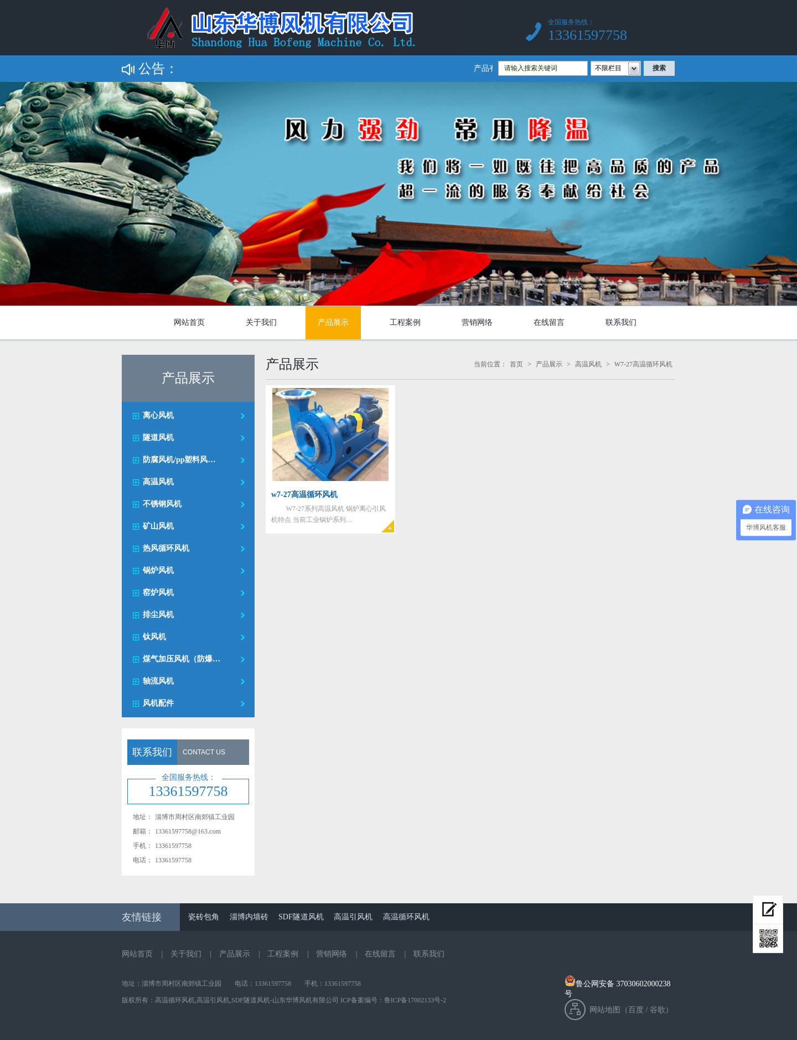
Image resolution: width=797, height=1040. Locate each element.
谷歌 (657, 1010)
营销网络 (477, 322)
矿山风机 (158, 526)
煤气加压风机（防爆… (181, 659)
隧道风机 (158, 437)
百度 (636, 1010)
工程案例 (405, 322)
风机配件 (158, 703)
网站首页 (189, 322)
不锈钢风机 (162, 504)
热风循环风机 (166, 548)
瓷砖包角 (203, 917)
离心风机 (158, 415)
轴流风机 (158, 681)
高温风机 (158, 482)
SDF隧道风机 (301, 917)
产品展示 (333, 322)
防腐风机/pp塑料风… (179, 460)
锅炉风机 (158, 570)
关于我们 (261, 322)
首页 (516, 364)
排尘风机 (158, 614)
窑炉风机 (158, 592)
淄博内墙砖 (249, 917)
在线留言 (549, 322)
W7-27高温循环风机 (643, 364)
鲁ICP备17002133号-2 (415, 1000)
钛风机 (154, 637)
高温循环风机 (406, 917)
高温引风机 (353, 917)
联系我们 (620, 322)
